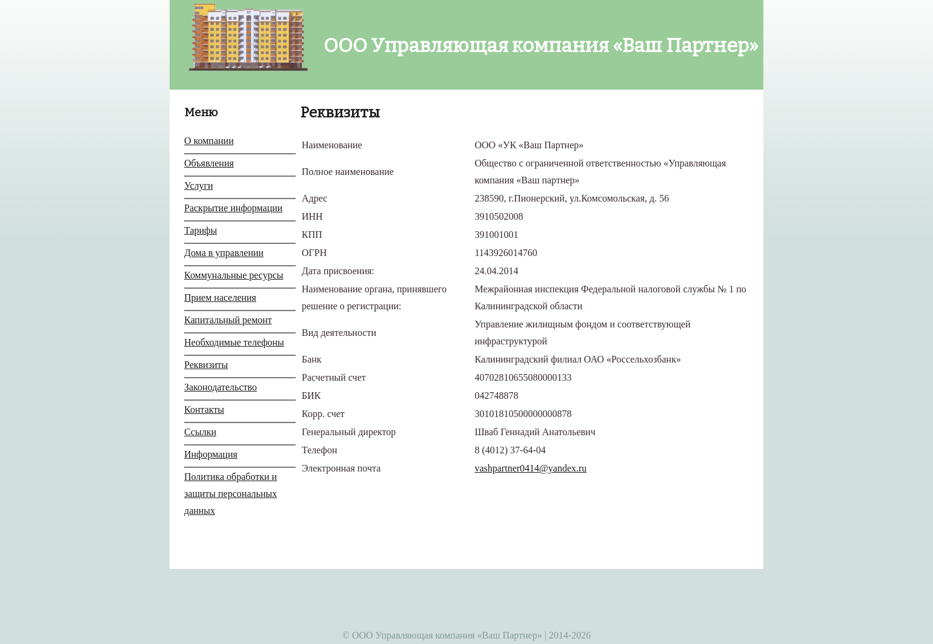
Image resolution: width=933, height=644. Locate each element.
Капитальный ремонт (228, 320)
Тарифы (200, 230)
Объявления (209, 163)
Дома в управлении (224, 253)
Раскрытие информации (233, 208)
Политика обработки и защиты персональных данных (230, 494)
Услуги (198, 185)
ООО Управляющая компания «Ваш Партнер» (534, 45)
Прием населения (220, 297)
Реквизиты (206, 365)
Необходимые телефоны (234, 342)
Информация (210, 454)
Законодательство (220, 387)
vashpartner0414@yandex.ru (530, 468)
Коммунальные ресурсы (234, 275)
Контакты (204, 409)
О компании (209, 141)
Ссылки (200, 432)
